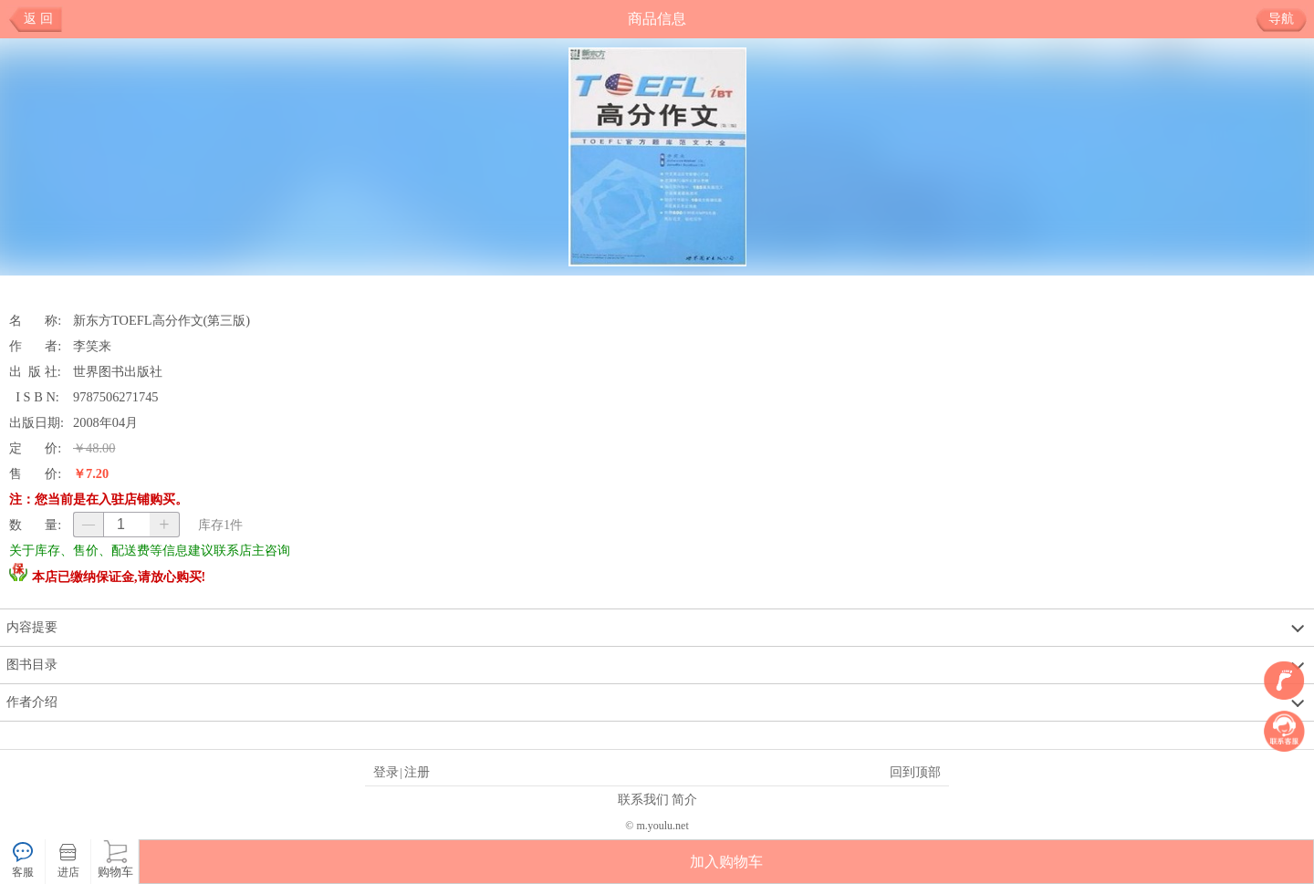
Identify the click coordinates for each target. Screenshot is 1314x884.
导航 (1288, 19)
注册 (417, 771)
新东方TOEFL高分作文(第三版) (161, 320)
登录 (386, 771)
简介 (684, 799)
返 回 (38, 19)
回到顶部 (915, 771)
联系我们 (643, 799)
